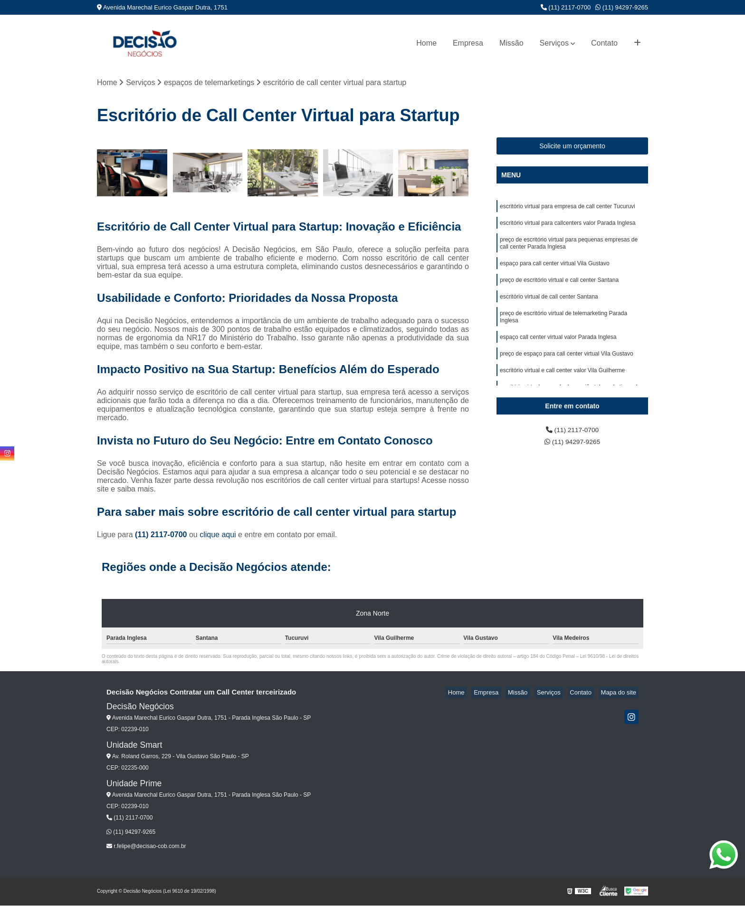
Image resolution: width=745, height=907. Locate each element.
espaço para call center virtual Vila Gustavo (555, 271)
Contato (604, 43)
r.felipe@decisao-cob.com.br (146, 847)
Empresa (468, 43)
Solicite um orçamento (572, 147)
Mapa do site (620, 693)
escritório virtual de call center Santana (549, 307)
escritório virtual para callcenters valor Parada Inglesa (567, 226)
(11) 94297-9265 (621, 7)
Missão (511, 43)
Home (426, 43)
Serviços (554, 43)
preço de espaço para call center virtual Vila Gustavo (566, 370)
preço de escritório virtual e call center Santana (559, 289)
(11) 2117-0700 (566, 7)
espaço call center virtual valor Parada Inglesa (558, 352)
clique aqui (218, 536)
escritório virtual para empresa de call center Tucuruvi (567, 208)
